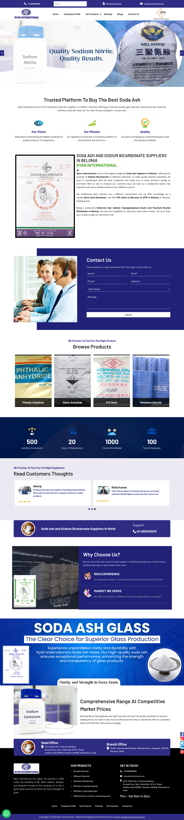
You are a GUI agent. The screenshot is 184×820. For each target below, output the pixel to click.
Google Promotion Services (133, 817)
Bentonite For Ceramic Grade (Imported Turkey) (91, 797)
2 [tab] (92, 509)
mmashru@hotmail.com (152, 4)
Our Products (92, 14)
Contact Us (133, 14)
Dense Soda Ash (81, 776)
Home (56, 14)
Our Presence (112, 806)
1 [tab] (89, 509)
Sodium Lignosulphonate (85, 791)
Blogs (120, 14)
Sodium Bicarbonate (83, 781)
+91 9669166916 (32, 4)
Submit (128, 314)
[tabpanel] (53, 493)
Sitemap (108, 14)
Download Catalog (112, 4)
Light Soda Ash (81, 771)
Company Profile (72, 14)
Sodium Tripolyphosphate (85, 786)
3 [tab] (95, 509)
